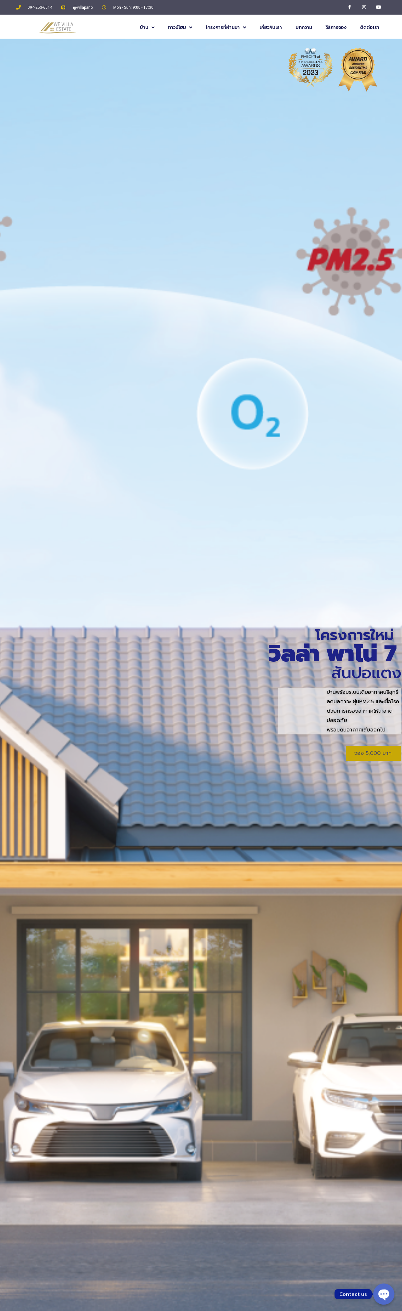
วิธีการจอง (336, 27)
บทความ (304, 27)
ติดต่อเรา (369, 27)
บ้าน (147, 27)
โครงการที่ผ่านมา (226, 27)
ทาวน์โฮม (180, 27)
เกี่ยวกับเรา (271, 27)
